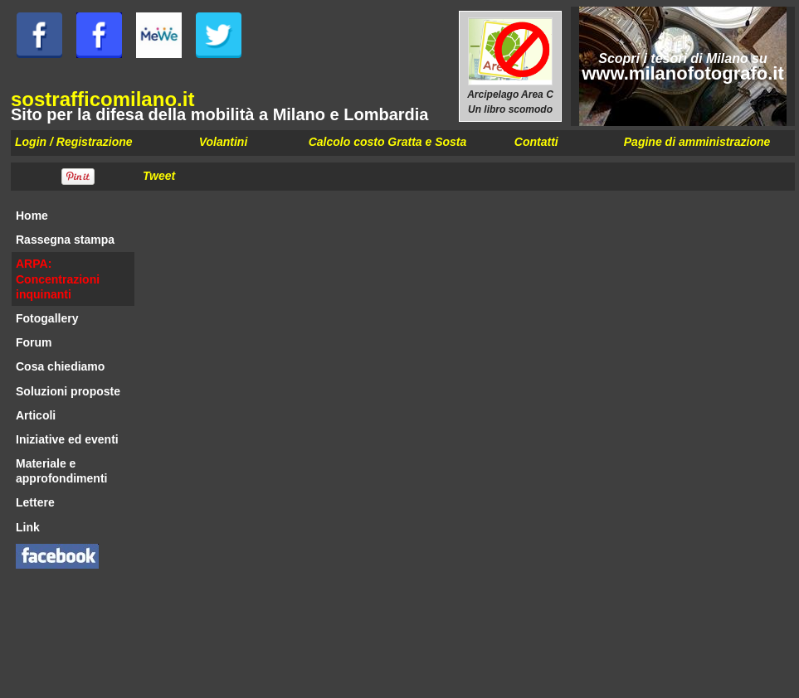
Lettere (35, 502)
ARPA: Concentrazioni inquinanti (58, 278)
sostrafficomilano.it (102, 99)
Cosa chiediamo (60, 366)
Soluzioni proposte (68, 391)
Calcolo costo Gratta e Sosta (388, 141)
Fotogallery (47, 318)
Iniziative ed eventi (67, 439)
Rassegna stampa (65, 239)
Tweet (159, 175)
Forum (34, 342)
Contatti (536, 141)
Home (32, 215)
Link (28, 527)
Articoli (36, 415)
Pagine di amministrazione (697, 141)
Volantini (223, 141)
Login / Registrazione (74, 141)
